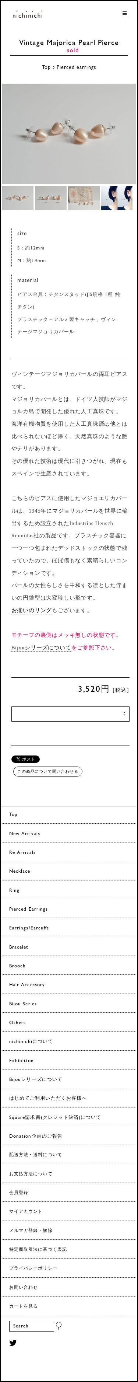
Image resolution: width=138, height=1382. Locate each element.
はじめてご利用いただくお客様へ (48, 1098)
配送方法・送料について (35, 1155)
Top (46, 67)
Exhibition (21, 1060)
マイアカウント (26, 1212)
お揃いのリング (31, 610)
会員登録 (18, 1193)
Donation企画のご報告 (36, 1136)
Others (17, 1022)
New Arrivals (24, 833)
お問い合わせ (23, 1287)
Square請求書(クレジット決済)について (55, 1117)
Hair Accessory (27, 985)
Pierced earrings (76, 67)
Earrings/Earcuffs (29, 928)
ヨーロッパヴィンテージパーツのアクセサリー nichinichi (27, 15)
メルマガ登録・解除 (31, 1231)
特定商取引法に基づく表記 (38, 1249)
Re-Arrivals (22, 852)
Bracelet (19, 947)
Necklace (20, 871)
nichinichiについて (31, 1041)
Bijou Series (23, 1004)
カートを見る (23, 1306)
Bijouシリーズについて (41, 647)
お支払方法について (31, 1174)
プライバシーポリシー (33, 1268)
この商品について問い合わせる (47, 771)
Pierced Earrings (28, 909)
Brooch (17, 966)
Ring (14, 890)
